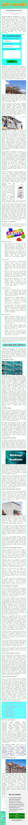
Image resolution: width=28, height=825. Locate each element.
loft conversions (22, 753)
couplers (21, 95)
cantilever (18, 104)
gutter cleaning (20, 747)
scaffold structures (17, 735)
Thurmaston (12, 349)
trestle (3, 105)
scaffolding (4, 73)
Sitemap (2, 812)
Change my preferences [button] (17, 820)
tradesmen (22, 755)
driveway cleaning (20, 752)
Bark (24, 159)
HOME (12, 8)
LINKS (15, 8)
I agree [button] (16, 814)
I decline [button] (17, 817)
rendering (12, 754)
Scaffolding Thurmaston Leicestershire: (11, 16)
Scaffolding (4, 348)
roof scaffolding (21, 784)
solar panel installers (7, 751)
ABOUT (18, 8)
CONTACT (21, 8)
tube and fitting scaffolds (19, 106)
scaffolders (21, 337)
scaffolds (15, 441)
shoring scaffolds (11, 104)
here (25, 740)
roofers (17, 750)
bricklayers (9, 746)
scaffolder (20, 226)
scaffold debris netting (17, 375)
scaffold (3, 94)
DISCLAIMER (24, 8)
